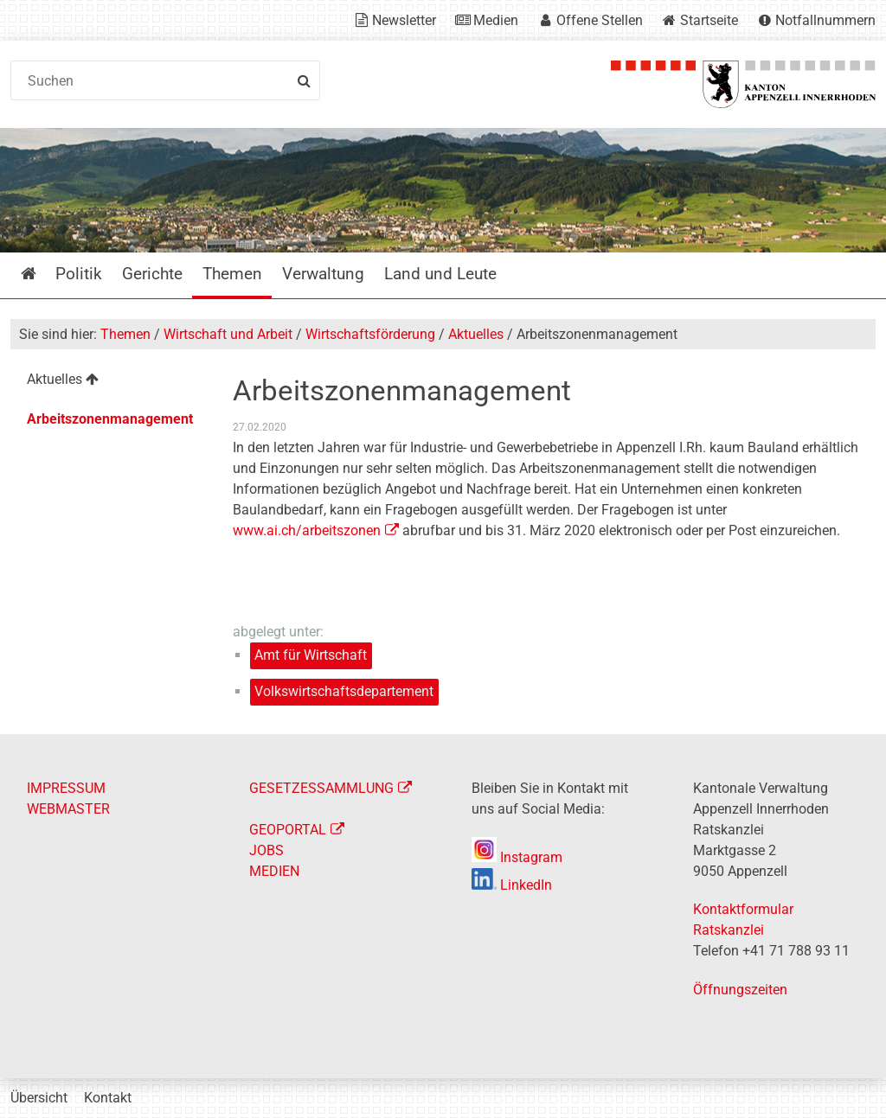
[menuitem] (109, 382)
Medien (495, 20)
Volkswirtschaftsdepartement (343, 691)
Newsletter (404, 20)
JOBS (266, 850)
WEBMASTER (68, 809)
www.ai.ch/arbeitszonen (307, 530)
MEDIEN (274, 871)
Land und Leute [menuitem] (440, 274)
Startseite (709, 20)
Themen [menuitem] (232, 274)
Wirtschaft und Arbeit (228, 334)
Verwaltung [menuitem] (323, 274)
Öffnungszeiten (740, 989)
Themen (125, 334)
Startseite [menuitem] (41, 274)
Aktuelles (476, 334)
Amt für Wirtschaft (310, 655)
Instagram (517, 857)
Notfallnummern (825, 20)
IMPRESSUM (66, 788)
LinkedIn (512, 885)
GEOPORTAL (287, 829)
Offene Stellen (599, 20)
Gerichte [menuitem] (152, 274)
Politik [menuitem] (78, 274)
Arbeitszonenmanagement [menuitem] (110, 419)
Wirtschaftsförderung (370, 334)
